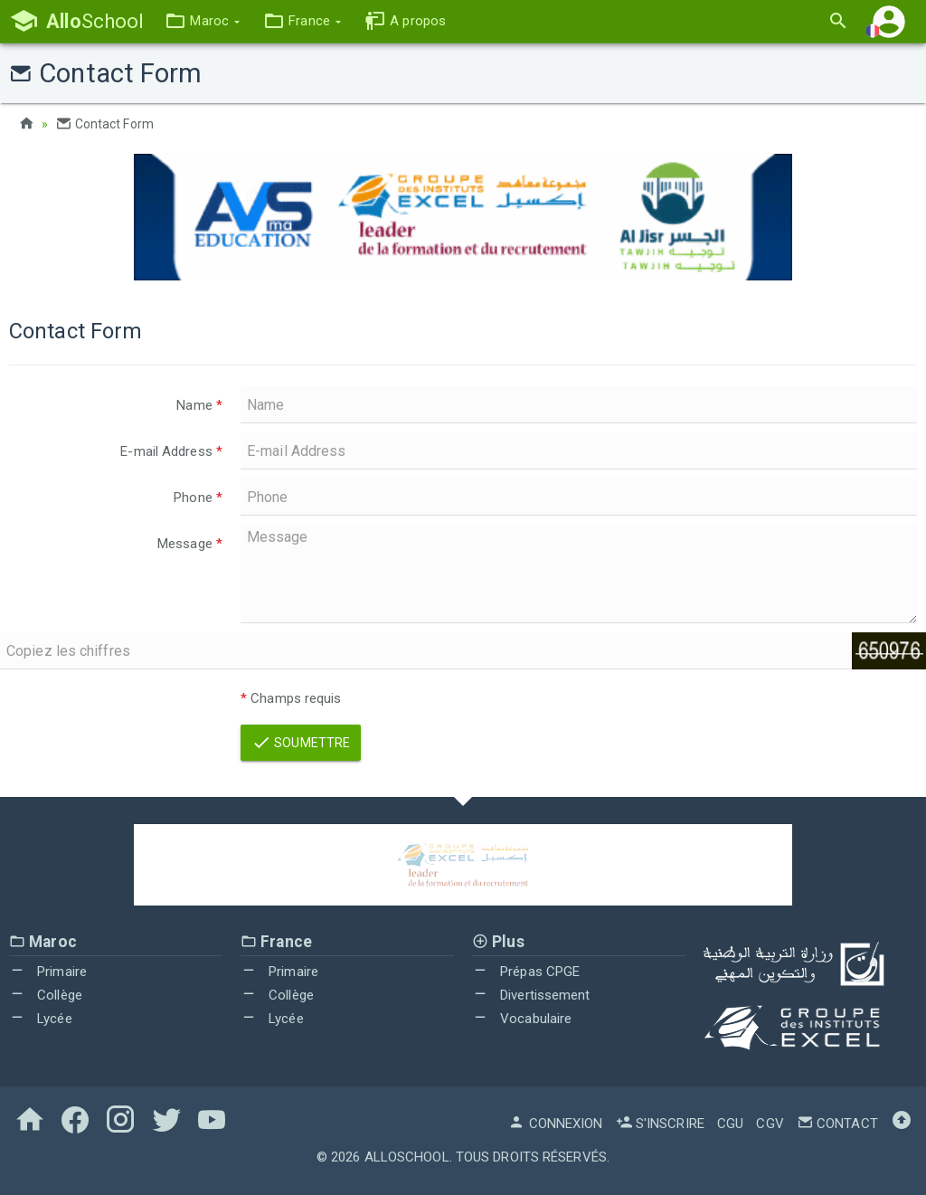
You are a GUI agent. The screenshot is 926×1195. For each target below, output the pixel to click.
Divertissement (531, 995)
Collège (45, 995)
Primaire (48, 971)
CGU (730, 1123)
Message (189, 544)
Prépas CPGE (526, 971)
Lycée (40, 1018)
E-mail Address (171, 451)
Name (199, 405)
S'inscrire (660, 1123)
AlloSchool (406, 1157)
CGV (769, 1123)
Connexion (555, 1123)
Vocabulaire (522, 1018)
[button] (202, 21)
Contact (837, 1123)
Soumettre (300, 742)
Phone (198, 497)
